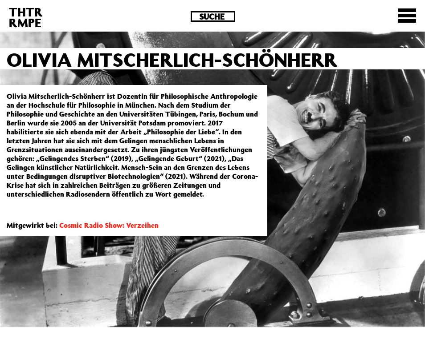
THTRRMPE (26, 17)
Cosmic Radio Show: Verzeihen (109, 225)
